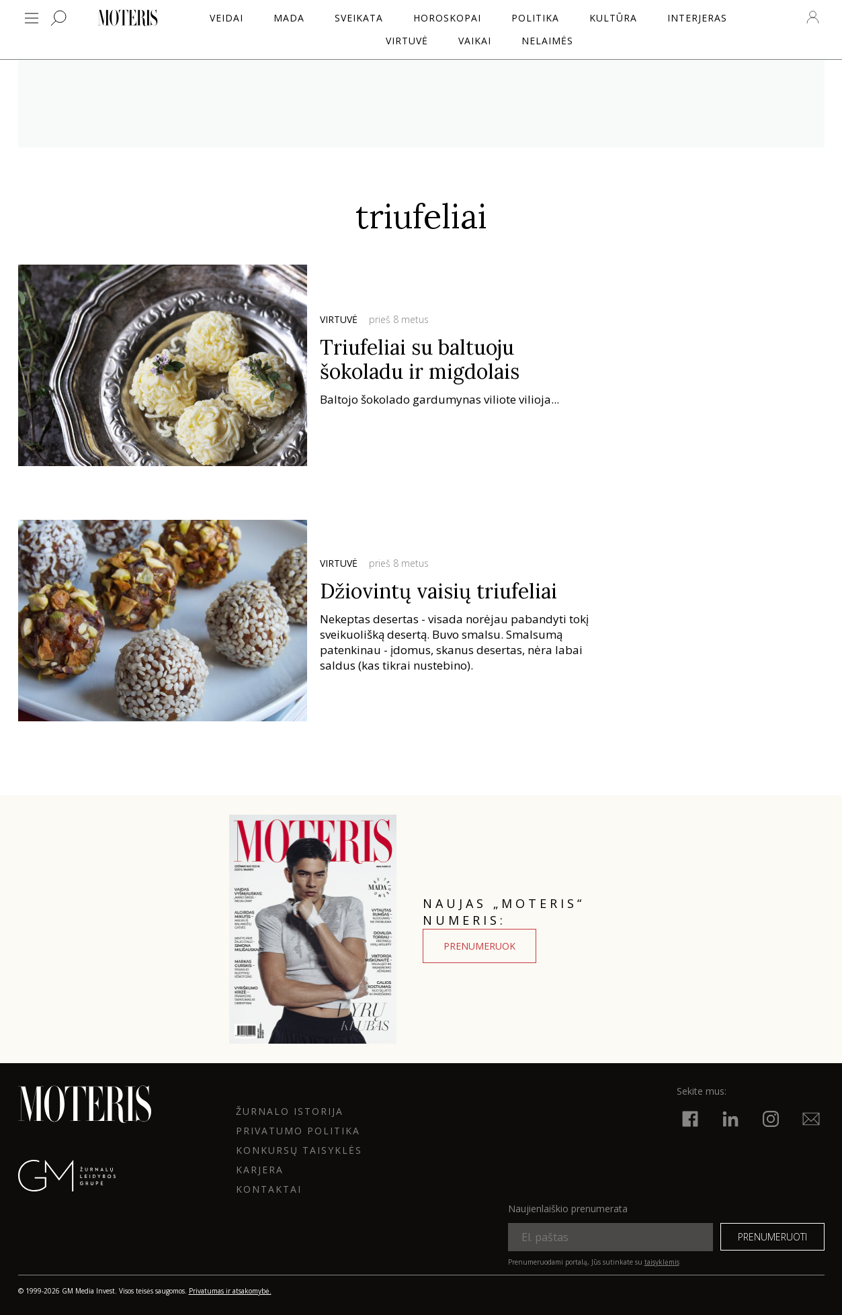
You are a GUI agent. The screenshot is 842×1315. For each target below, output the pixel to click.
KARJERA (260, 1169)
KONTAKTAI (269, 1189)
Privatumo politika (298, 1130)
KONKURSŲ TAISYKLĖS (299, 1150)
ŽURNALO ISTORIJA (289, 1111)
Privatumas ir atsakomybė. (230, 1291)
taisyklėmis (661, 1262)
